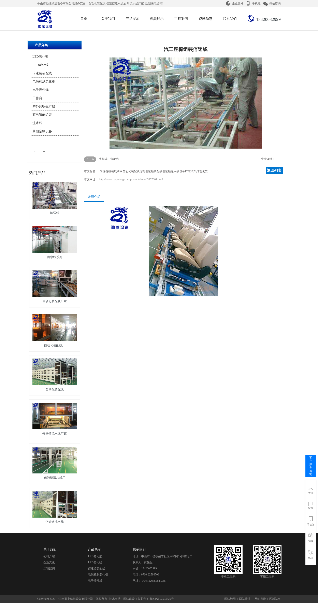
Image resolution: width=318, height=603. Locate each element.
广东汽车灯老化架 (196, 171)
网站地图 (230, 598)
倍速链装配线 (42, 73)
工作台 (37, 98)
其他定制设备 (42, 131)
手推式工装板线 (109, 159)
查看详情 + (268, 159)
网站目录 (260, 598)
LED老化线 (40, 65)
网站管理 (244, 598)
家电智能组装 (42, 114)
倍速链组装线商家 (111, 171)
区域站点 (275, 598)
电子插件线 (40, 89)
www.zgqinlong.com (154, 580)
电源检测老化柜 (43, 81)
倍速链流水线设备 (173, 171)
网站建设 (129, 598)
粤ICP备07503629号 (161, 598)
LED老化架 (40, 56)
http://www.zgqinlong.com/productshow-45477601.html (131, 179)
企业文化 (49, 562)
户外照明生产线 (43, 106)
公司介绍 (49, 556)
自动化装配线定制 (133, 171)
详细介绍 (94, 196)
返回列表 (274, 170)
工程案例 (49, 568)
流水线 (37, 123)
